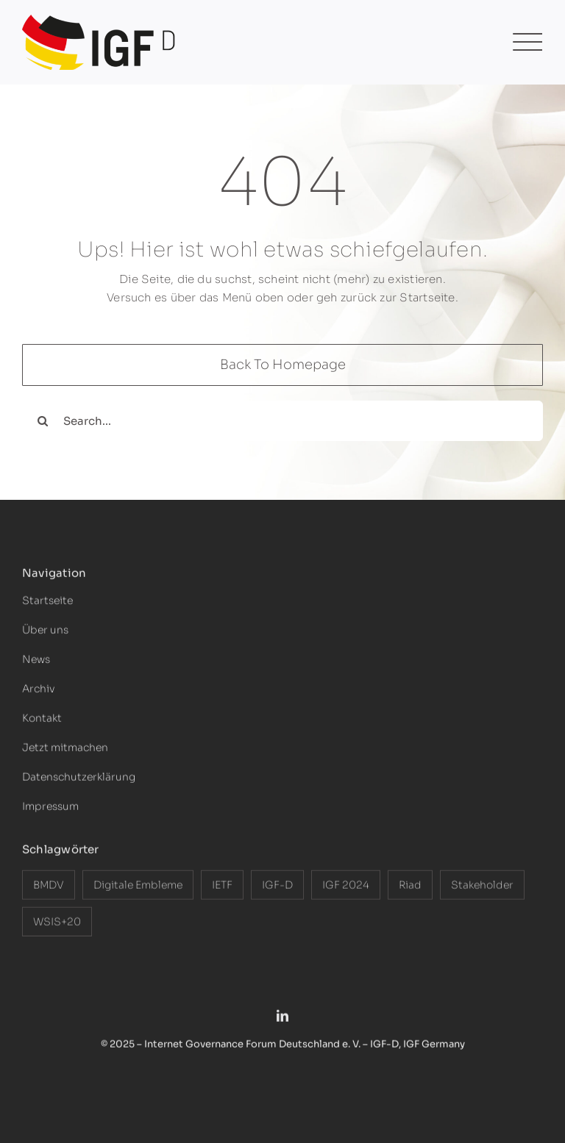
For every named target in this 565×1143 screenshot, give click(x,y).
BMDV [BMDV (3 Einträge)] (48, 888)
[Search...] (282, 421)
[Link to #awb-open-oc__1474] (527, 42)
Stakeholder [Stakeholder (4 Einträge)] (482, 888)
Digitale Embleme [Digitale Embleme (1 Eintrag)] (137, 888)
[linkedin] (282, 1019)
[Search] (42, 421)
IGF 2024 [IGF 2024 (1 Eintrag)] (345, 888)
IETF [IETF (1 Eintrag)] (222, 888)
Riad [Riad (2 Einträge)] (410, 888)
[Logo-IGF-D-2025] (99, 20)
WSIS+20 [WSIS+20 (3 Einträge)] (57, 925)
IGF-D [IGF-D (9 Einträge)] (277, 888)
